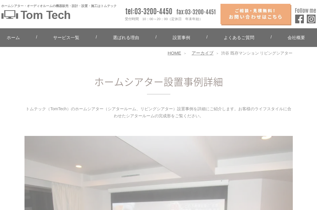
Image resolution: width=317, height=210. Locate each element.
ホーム (13, 37)
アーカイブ (202, 52)
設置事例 (181, 37)
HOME (174, 52)
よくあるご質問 (239, 37)
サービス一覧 (66, 37)
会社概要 (296, 37)
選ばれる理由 (126, 37)
